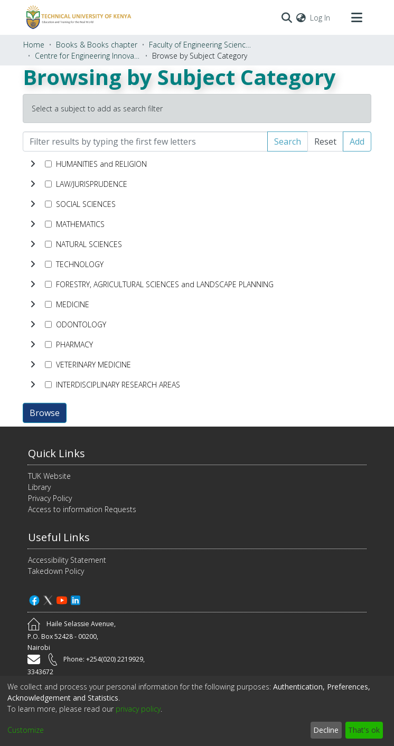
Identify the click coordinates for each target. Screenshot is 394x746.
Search (287, 141)
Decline (326, 730)
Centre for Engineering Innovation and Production (87, 56)
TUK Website (49, 476)
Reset (325, 141)
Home (33, 45)
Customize (25, 730)
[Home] (77, 17)
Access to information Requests (82, 509)
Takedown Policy (56, 571)
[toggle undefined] (33, 164)
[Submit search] (286, 17)
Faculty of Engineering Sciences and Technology (202, 45)
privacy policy (138, 709)
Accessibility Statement (67, 560)
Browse (45, 413)
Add (357, 141)
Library (39, 487)
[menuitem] (301, 17)
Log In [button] (320, 18)
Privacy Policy (50, 498)
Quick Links (56, 453)
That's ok (364, 730)
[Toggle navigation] (356, 17)
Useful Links (59, 537)
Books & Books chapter (96, 45)
